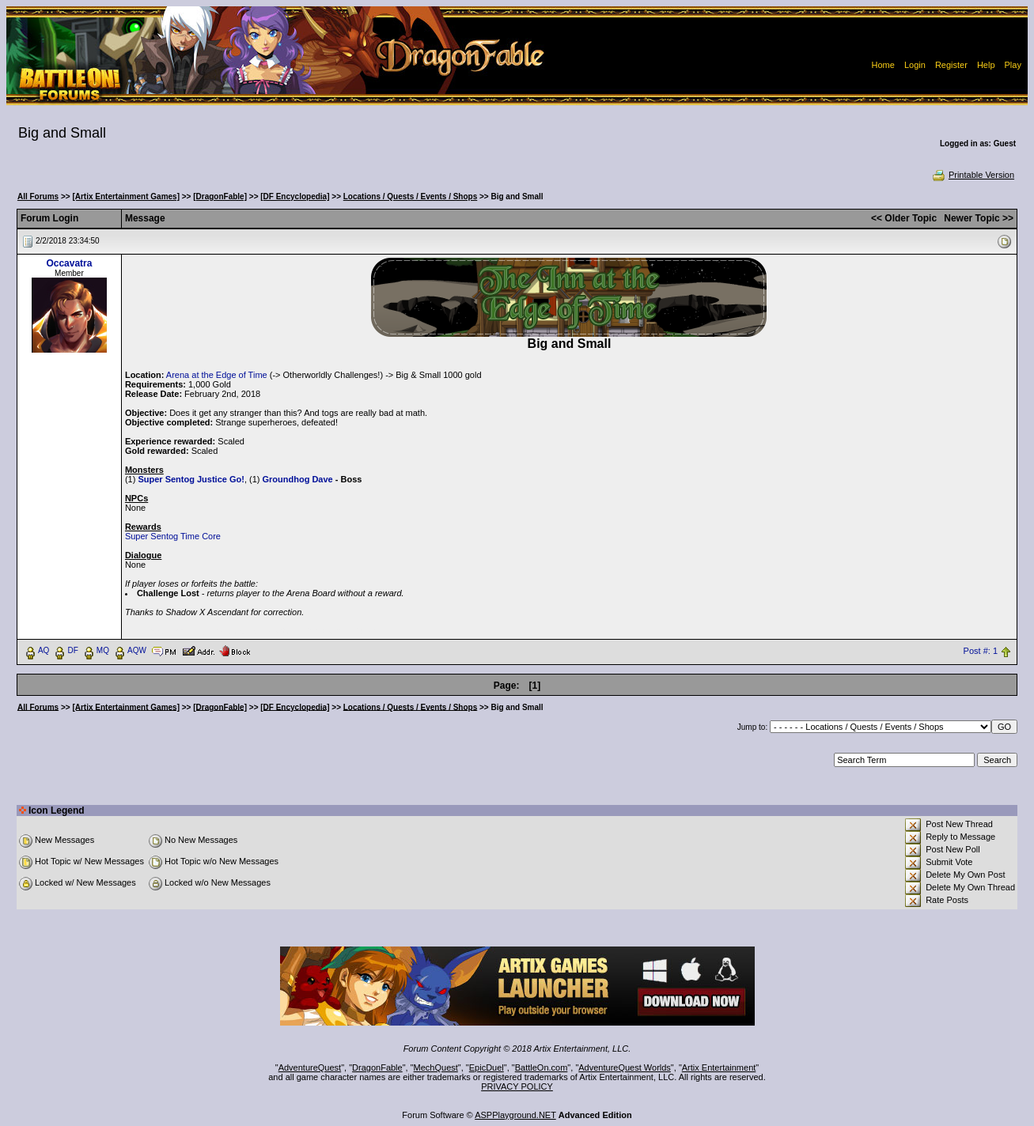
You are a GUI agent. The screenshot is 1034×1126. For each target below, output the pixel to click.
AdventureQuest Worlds (624, 1067)
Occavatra (69, 263)
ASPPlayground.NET (515, 1115)
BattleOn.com (541, 1067)
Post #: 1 (981, 651)
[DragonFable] (220, 196)
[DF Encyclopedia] (294, 196)
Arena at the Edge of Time (216, 375)
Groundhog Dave (298, 479)
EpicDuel (486, 1067)
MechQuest (436, 1067)
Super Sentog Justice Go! (191, 479)
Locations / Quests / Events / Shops (410, 196)
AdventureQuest (310, 1067)
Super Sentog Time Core (173, 536)
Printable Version (972, 174)
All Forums (38, 196)
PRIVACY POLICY (517, 1086)
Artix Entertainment (719, 1067)
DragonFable (377, 1067)
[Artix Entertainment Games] (126, 196)
